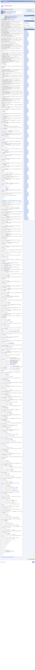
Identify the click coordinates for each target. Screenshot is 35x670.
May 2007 (25, 190)
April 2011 (25, 157)
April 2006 (25, 199)
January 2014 (26, 134)
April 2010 (25, 165)
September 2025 (26, 36)
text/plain (10, 19)
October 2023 (26, 52)
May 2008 (25, 181)
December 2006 (26, 193)
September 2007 (26, 187)
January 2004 (26, 218)
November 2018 (26, 93)
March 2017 (25, 107)
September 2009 (26, 170)
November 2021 (26, 68)
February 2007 (26, 192)
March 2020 (25, 82)
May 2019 (25, 89)
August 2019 (26, 87)
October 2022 (26, 60)
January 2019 (26, 92)
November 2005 (26, 202)
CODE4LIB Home (30, 10)
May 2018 (25, 97)
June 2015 (25, 122)
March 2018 (25, 99)
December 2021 (26, 67)
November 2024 (26, 43)
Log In (26, 22)
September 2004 (26, 212)
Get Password (27, 23)
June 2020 (25, 80)
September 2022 (26, 61)
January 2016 (26, 117)
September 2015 (26, 120)
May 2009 (25, 173)
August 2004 (26, 213)
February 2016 (26, 116)
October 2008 (26, 178)
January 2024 (26, 50)
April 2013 (25, 140)
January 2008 (26, 184)
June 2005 (25, 206)
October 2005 (26, 203)
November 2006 (26, 194)
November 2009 (26, 169)
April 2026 (25, 31)
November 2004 (26, 211)
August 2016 (26, 112)
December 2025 (26, 34)
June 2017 (25, 105)
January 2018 (26, 100)
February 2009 (26, 175)
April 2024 (25, 48)
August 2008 (26, 179)
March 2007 (25, 191)
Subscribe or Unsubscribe (29, 27)
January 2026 (26, 33)
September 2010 (26, 162)
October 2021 (26, 69)
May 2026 (25, 30)
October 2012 (26, 144)
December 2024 (26, 42)
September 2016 (26, 111)
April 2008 (25, 182)
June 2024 (25, 46)
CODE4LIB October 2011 (31, 11)
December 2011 (26, 151)
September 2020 (26, 78)
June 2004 (25, 214)
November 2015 (26, 118)
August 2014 (26, 129)
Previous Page (9, 663)
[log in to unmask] (13, 16)
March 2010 (25, 166)
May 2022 (25, 64)
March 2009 (25, 174)
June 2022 (25, 63)
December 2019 (26, 84)
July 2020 (25, 79)
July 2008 (25, 180)
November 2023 (26, 51)
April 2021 (25, 73)
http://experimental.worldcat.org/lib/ (14, 393)
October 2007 (26, 186)
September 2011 (26, 153)
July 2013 (25, 138)
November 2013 (26, 135)
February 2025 (26, 41)
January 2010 (26, 167)
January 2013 (26, 142)
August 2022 (26, 62)
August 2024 (26, 45)
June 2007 (25, 189)
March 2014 (25, 132)
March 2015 (25, 124)
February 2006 (26, 200)
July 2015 (25, 121)
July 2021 (25, 71)
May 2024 (25, 47)
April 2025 (25, 39)
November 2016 (26, 110)
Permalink (12, 663)
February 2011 (26, 158)
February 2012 (26, 150)
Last (14, 11)
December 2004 (26, 210)
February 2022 (26, 66)
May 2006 (25, 198)
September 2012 (26, 145)
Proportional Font (9, 13)
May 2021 (25, 72)
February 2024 (26, 49)
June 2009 (25, 172)
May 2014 (25, 131)
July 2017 (25, 104)
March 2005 (25, 208)
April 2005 (25, 207)
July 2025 (25, 37)
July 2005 (25, 205)
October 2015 (26, 119)
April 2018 (25, 98)
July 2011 (25, 155)
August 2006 (26, 196)
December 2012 (26, 143)
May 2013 (25, 139)
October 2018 (26, 94)
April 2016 (25, 115)
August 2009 (26, 171)
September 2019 (26, 86)
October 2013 (26, 136)
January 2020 (26, 83)
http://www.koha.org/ (15, 582)
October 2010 (26, 161)
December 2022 (26, 59)
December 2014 (26, 126)
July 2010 (25, 163)
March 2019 (25, 90)
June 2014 (25, 130)
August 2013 (26, 137)
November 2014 (26, 127)
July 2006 (25, 197)
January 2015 (26, 125)
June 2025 (25, 38)
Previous (10, 11)
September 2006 (26, 195)
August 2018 (26, 95)
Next (12, 11)
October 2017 (26, 102)
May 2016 (25, 114)
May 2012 (25, 148)
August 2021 (26, 70)
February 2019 (26, 91)
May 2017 (25, 106)
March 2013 (25, 141)
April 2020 (25, 81)
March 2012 (25, 149)
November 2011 (26, 152)
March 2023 (25, 57)
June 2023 (25, 55)
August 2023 (26, 53)
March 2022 (25, 65)
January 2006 (26, 201)
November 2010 (26, 160)
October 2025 (26, 35)
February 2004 (26, 217)
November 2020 (26, 76)
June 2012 (25, 147)
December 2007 (26, 185)
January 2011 (26, 159)
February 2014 (26, 133)
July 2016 (25, 113)
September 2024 (26, 44)
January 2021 (26, 75)
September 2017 (26, 103)
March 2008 (25, 183)
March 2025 (25, 40)
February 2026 (26, 32)
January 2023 (26, 58)
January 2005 (26, 209)
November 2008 (26, 177)
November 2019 (26, 85)
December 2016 (26, 109)
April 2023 (25, 56)
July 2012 (25, 146)
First (7, 11)
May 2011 (25, 156)
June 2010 (25, 164)
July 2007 (25, 188)
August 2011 (26, 154)
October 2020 (26, 77)
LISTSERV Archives (30, 9)
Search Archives (26, 15)
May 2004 (25, 215)
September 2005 (26, 204)
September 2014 (26, 128)
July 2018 (25, 96)
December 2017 (26, 101)
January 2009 (26, 176)
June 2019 (25, 88)
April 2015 (25, 123)
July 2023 (25, 54)
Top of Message (4, 663)
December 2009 (26, 168)
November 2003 (26, 219)
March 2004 (25, 216)
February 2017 (26, 108)
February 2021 (26, 74)
